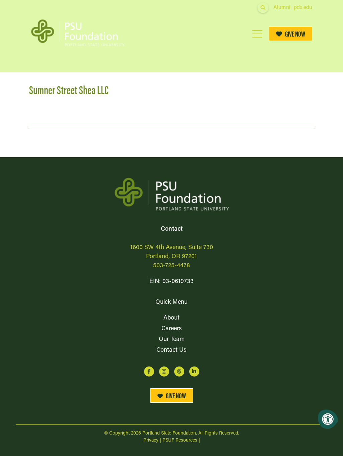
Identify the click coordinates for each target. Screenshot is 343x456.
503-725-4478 (171, 266)
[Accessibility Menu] (328, 419)
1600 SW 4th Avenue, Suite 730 (171, 247)
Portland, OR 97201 (171, 256)
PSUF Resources (179, 440)
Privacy (150, 440)
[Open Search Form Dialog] (263, 7)
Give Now (290, 33)
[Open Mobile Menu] (257, 34)
